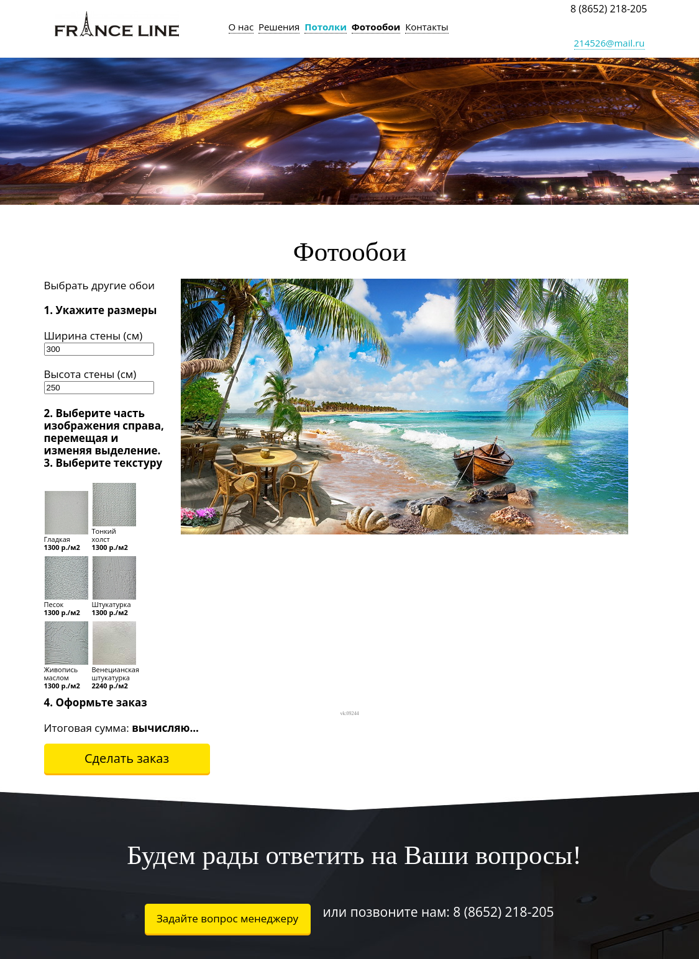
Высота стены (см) (90, 374)
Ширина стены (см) (93, 335)
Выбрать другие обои (99, 285)
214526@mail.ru (609, 43)
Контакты (426, 26)
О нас (241, 26)
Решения (279, 26)
